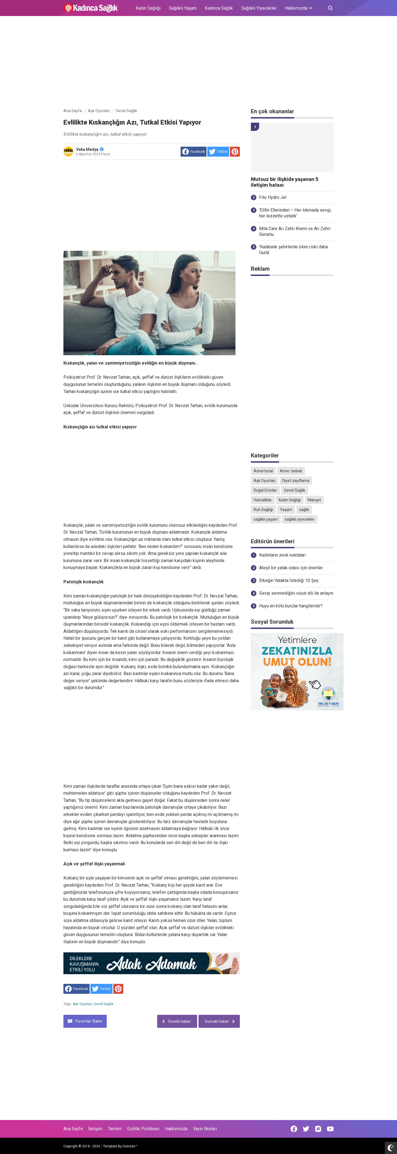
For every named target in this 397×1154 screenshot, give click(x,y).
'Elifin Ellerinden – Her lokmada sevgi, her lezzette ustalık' (295, 212)
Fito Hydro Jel (272, 197)
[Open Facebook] (294, 1129)
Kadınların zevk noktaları (282, 555)
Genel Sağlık (103, 1004)
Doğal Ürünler (265, 490)
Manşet (314, 500)
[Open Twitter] (306, 1129)
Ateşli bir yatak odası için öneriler (291, 567)
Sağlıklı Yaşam (183, 8)
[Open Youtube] (330, 1129)
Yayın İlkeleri (205, 1128)
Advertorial (263, 471)
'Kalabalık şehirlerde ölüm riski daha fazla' (293, 249)
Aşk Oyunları (82, 1004)
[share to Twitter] (218, 152)
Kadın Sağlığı (148, 8)
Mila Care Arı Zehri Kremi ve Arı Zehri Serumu (294, 231)
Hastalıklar (263, 500)
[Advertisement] (198, 63)
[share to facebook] (193, 152)
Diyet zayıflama (295, 480)
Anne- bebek (291, 471)
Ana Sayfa (73, 1128)
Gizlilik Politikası (143, 1128)
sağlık (304, 509)
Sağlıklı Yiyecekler (259, 8)
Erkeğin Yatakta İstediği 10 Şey (289, 580)
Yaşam (286, 509)
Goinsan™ (130, 1146)
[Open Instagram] (318, 1129)
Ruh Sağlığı (263, 509)
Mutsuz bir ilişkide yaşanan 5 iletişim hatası (284, 182)
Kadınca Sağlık (219, 8)
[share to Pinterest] (235, 152)
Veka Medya (90, 149)
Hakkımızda (176, 1128)
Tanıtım (115, 1128)
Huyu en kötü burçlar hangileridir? (291, 605)
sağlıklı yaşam (266, 519)
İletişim (95, 1128)
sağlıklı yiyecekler (300, 519)
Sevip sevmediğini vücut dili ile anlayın (296, 593)
